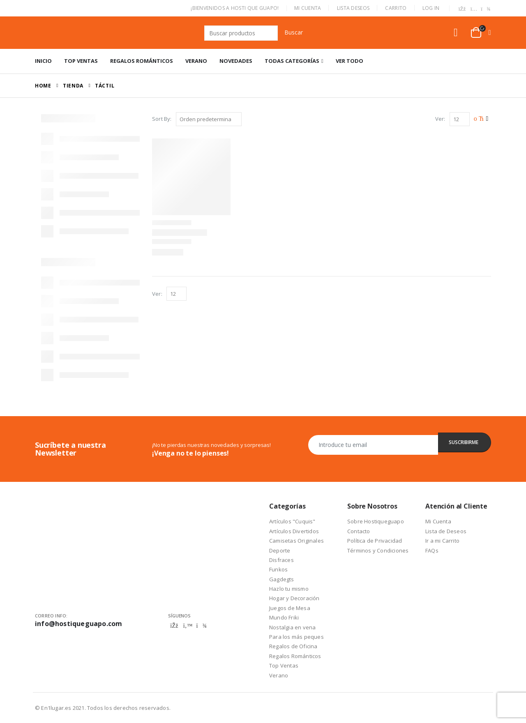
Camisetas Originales (296, 540)
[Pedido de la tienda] (209, 119)
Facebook (174, 625)
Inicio (43, 60)
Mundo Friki (284, 617)
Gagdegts (281, 579)
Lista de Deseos (445, 531)
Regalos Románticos (141, 60)
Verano (196, 60)
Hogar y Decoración (294, 598)
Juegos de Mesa (289, 608)
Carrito (395, 8)
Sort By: (162, 118)
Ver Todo (349, 60)
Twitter (188, 625)
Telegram (201, 625)
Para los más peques (296, 636)
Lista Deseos (353, 8)
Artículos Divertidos (294, 531)
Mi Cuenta (307, 8)
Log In (431, 8)
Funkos (278, 569)
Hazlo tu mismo (289, 588)
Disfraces (281, 560)
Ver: (440, 118)
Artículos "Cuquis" (292, 521)
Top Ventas (81, 60)
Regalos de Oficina (293, 646)
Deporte (279, 550)
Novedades (235, 60)
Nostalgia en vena (292, 627)
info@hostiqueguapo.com (78, 623)
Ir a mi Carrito (442, 540)
